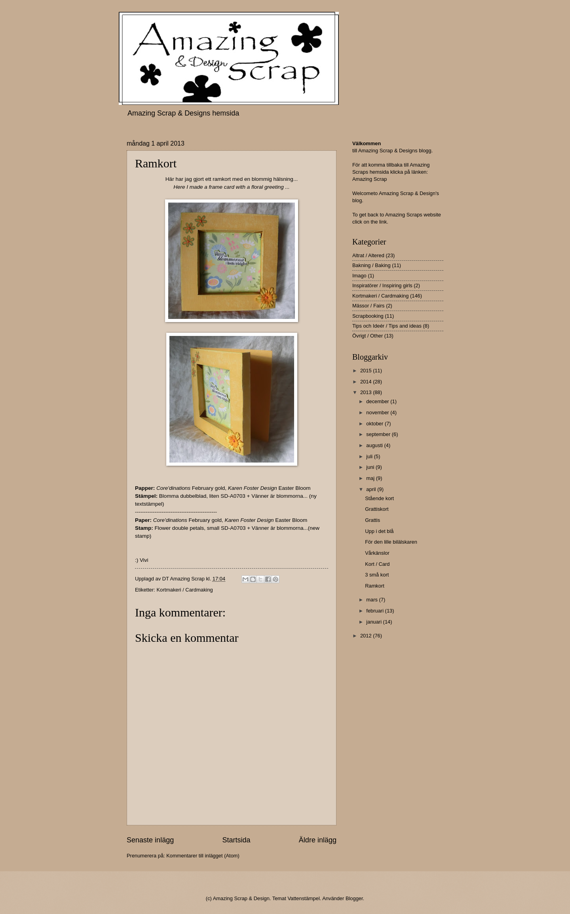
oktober (375, 424)
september (378, 434)
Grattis (372, 520)
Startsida (236, 840)
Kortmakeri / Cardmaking (184, 590)
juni (371, 467)
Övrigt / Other (367, 336)
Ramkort (374, 586)
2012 (366, 636)
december (378, 401)
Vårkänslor (377, 553)
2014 (366, 382)
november (378, 412)
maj (371, 478)
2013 (366, 392)
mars (372, 600)
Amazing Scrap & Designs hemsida (183, 113)
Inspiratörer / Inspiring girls (382, 285)
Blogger (354, 898)
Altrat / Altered (368, 255)
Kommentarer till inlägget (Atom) (202, 856)
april (371, 489)
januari (374, 622)
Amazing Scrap (369, 179)
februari (375, 611)
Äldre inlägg (317, 840)
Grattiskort (376, 509)
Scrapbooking (368, 316)
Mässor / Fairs (368, 306)
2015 (366, 371)
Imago (359, 276)
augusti (375, 445)
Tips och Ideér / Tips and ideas (387, 326)
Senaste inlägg (150, 840)
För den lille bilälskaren (391, 542)
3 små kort (377, 575)
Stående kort (379, 498)
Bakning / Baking (371, 265)
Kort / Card (377, 564)
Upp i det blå (379, 531)
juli (370, 456)
